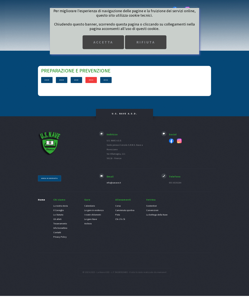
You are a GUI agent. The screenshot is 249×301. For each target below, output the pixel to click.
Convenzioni (152, 210)
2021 (106, 80)
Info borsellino (60, 228)
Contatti (57, 232)
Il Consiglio (58, 210)
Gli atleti (57, 219)
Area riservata (50, 178)
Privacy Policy (60, 237)
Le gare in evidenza (94, 210)
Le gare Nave (90, 219)
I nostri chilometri (92, 215)
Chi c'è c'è (120, 219)
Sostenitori (151, 206)
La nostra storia (60, 206)
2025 (47, 80)
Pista (117, 215)
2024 (61, 80)
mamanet (162, 272)
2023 (76, 80)
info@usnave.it (114, 183)
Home (41, 199)
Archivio (88, 223)
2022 (91, 80)
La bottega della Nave (157, 215)
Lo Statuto (58, 215)
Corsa (118, 206)
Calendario (89, 206)
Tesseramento (60, 223)
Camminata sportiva (124, 210)
